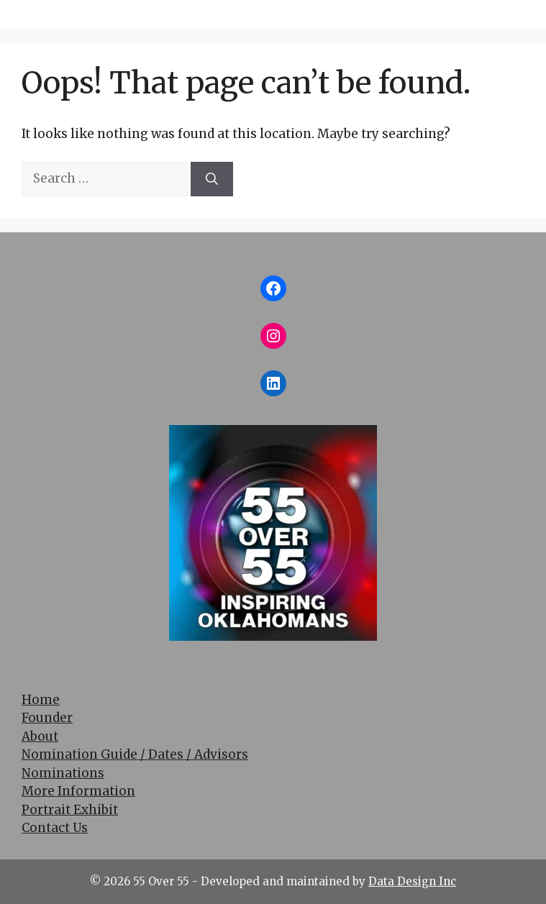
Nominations (63, 773)
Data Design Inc (412, 881)
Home (41, 700)
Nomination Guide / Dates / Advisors (135, 754)
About (40, 736)
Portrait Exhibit (70, 810)
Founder (47, 718)
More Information (78, 791)
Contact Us (55, 828)
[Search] (212, 179)
